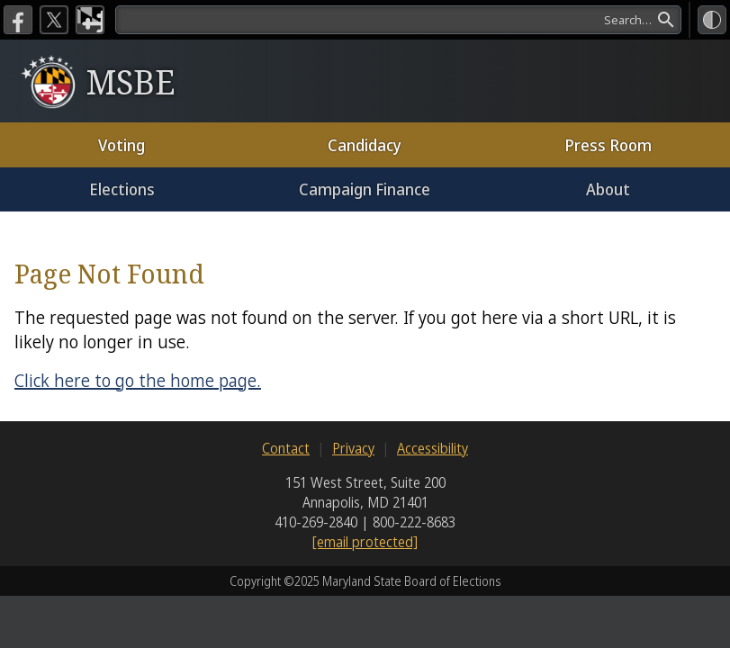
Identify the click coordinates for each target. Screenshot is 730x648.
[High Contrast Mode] (712, 19)
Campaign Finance (364, 189)
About (608, 189)
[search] (398, 19)
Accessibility (432, 448)
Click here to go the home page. (137, 380)
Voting (121, 145)
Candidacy (364, 145)
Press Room (608, 145)
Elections (122, 189)
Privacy (353, 448)
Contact (286, 448)
